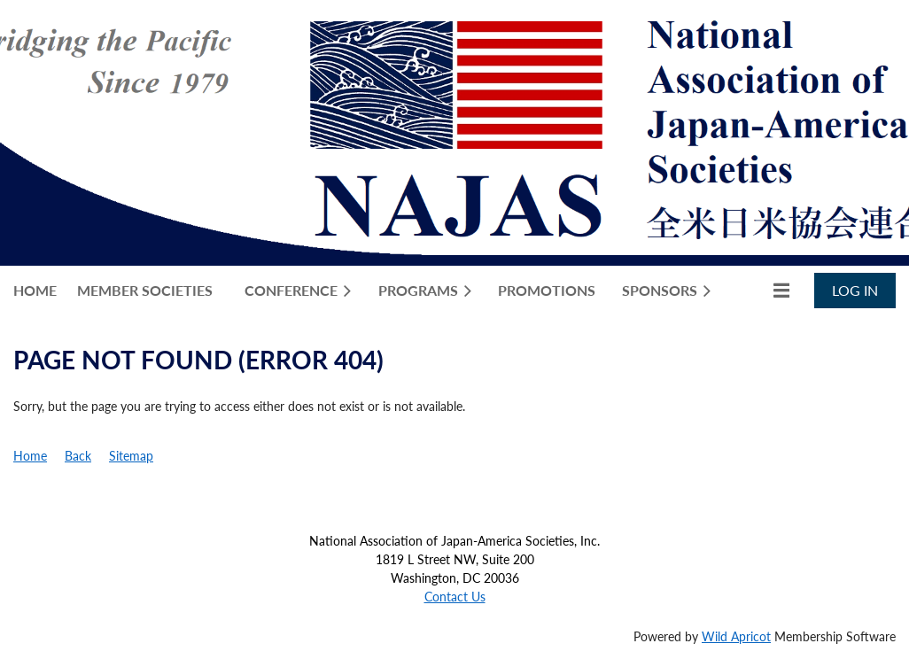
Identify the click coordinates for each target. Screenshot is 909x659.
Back (78, 455)
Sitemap (131, 455)
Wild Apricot (736, 636)
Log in (855, 290)
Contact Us (455, 596)
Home (30, 455)
